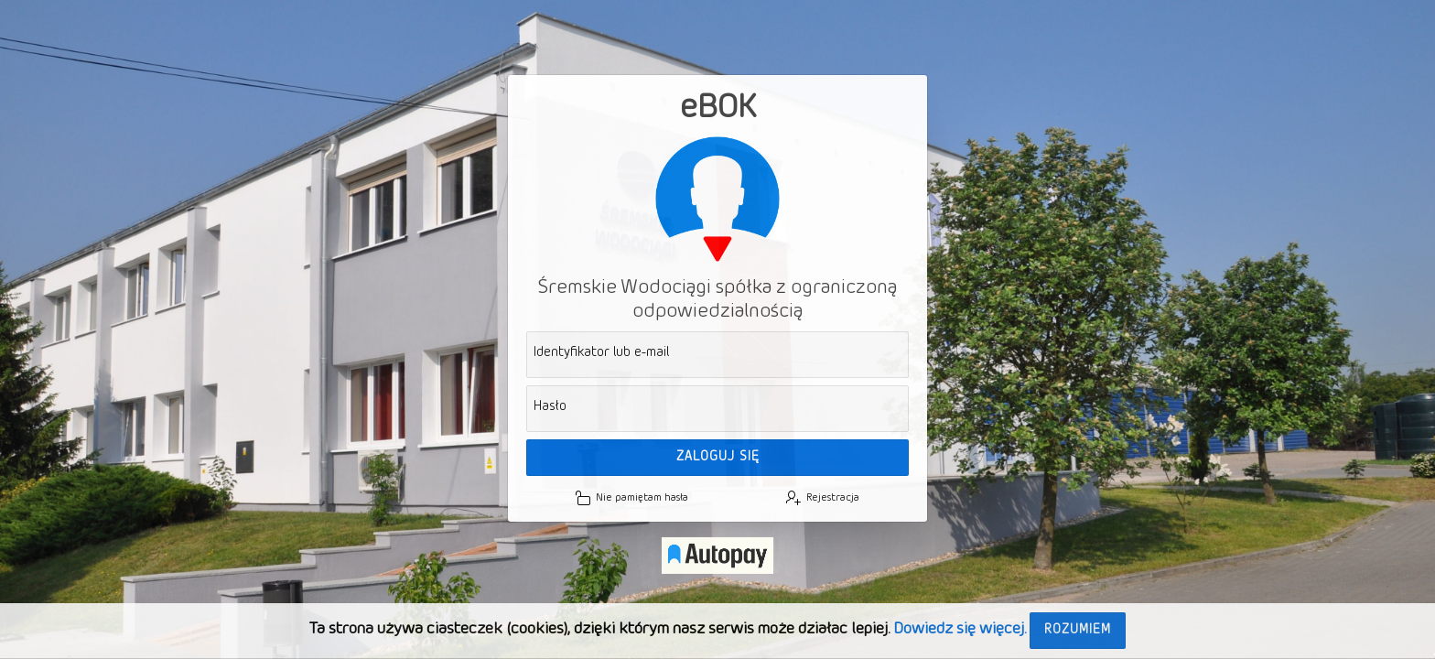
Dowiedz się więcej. (959, 629)
